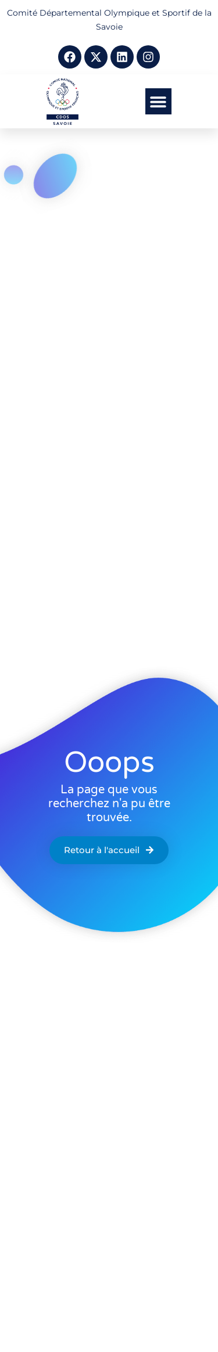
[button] (158, 101)
